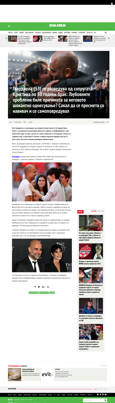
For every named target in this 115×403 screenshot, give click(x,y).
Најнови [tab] (92, 189)
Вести (11, 10)
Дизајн (49, 385)
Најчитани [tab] (100, 189)
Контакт (105, 385)
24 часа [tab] (95, 368)
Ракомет (26, 382)
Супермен (81, 10)
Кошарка (21, 382)
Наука (11, 392)
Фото (58, 374)
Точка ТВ (89, 10)
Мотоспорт (35, 382)
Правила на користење (102, 393)
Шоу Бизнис (12, 389)
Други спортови (43, 382)
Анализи (31, 378)
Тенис (30, 382)
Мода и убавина (23, 385)
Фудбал (16, 382)
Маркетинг (99, 385)
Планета (38, 10)
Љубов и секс (31, 385)
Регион (22, 378)
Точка (10, 100)
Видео (60, 10)
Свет (26, 378)
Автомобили (46, 10)
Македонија (16, 378)
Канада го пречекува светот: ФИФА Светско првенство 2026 (49, 16)
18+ (95, 10)
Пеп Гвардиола (33, 271)
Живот (21, 10)
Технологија (16, 392)
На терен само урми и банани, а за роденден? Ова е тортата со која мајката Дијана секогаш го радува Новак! (25, 17)
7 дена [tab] (100, 368)
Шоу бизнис (29, 10)
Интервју (67, 10)
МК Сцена (36, 389)
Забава (54, 10)
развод (52, 271)
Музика (24, 389)
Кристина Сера (44, 271)
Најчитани (12, 368)
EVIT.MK (58, 348)
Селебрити (29, 389)
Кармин (74, 10)
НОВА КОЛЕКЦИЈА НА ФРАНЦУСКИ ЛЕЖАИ (29, 349)
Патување (37, 385)
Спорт (16, 10)
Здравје (16, 385)
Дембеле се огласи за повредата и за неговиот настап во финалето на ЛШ (100, 16)
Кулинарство (44, 385)
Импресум (93, 385)
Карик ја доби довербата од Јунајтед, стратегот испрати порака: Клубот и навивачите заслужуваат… (89, 324)
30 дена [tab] (105, 368)
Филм (20, 389)
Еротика (33, 392)
